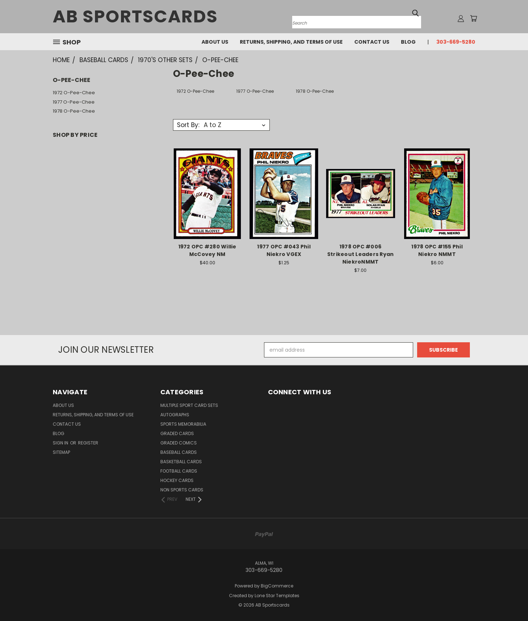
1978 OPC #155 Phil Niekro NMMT (437, 250)
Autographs (174, 415)
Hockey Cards (177, 480)
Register (88, 443)
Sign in (61, 443)
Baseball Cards (178, 452)
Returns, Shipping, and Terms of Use (291, 41)
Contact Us (371, 41)
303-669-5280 (455, 41)
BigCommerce (277, 586)
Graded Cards (177, 433)
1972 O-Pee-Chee (74, 92)
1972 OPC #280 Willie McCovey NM (207, 250)
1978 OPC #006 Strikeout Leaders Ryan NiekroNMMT (360, 254)
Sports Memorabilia (183, 424)
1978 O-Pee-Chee (74, 111)
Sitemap (61, 452)
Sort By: (188, 125)
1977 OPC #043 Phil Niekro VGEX (284, 250)
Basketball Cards (181, 462)
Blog (408, 41)
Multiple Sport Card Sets (189, 405)
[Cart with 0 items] (473, 18)
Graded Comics (178, 443)
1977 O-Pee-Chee (74, 102)
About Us (215, 41)
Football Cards (178, 471)
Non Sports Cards (181, 490)
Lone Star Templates (277, 595)
